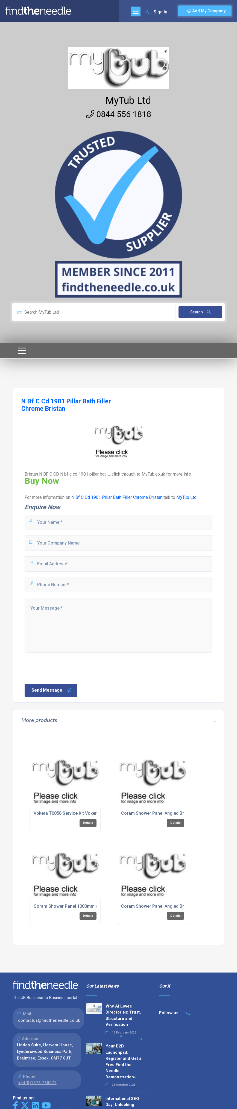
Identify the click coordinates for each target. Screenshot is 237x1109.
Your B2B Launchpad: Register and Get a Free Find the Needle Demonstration (123, 1061)
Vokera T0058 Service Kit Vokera (66, 813)
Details (88, 823)
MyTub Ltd (128, 100)
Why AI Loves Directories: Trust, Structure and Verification (123, 1015)
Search (200, 312)
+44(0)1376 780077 (37, 1082)
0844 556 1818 (118, 114)
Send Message (51, 690)
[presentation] (65, 667)
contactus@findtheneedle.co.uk (49, 1020)
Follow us (173, 1012)
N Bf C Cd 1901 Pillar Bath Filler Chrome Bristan (117, 497)
